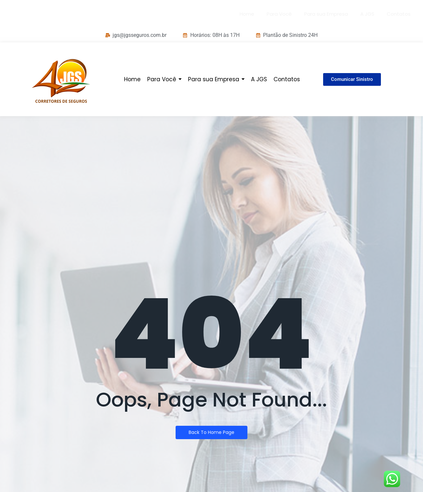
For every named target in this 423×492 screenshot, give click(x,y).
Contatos (399, 13)
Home (247, 13)
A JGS (367, 13)
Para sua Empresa (326, 13)
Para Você (279, 13)
